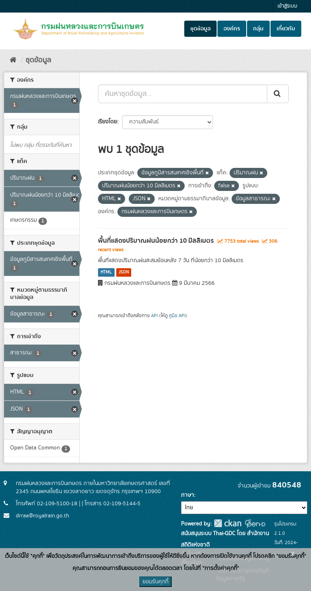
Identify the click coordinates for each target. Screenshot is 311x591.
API (154, 315)
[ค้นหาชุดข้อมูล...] (182, 94)
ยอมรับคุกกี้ (155, 582)
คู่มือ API (177, 315)
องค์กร (232, 28)
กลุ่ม (258, 28)
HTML (106, 272)
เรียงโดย (107, 122)
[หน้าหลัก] (13, 60)
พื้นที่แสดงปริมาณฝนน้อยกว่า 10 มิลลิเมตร (156, 240)
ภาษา (187, 495)
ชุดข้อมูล (200, 28)
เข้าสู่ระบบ (287, 6)
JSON (124, 272)
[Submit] (278, 94)
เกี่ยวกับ (286, 28)
